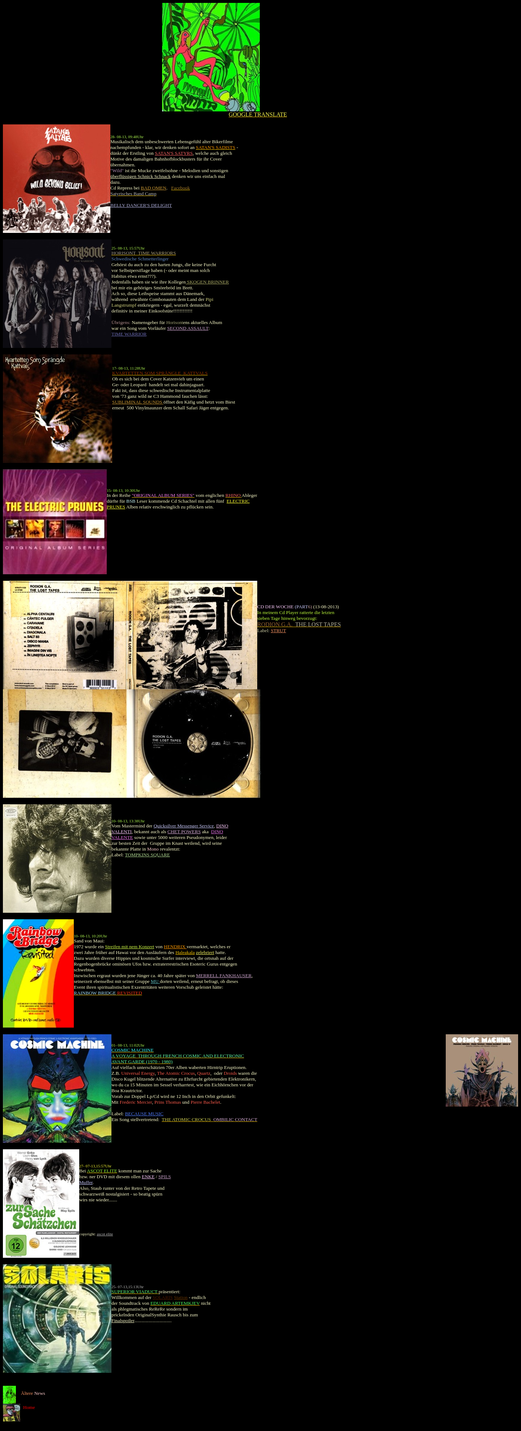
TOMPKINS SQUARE (147, 854)
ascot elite (105, 1234)
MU (155, 981)
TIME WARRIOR (129, 334)
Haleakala (185, 952)
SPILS (164, 1176)
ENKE (148, 1176)
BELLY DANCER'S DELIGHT (141, 205)
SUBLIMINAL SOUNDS (138, 402)
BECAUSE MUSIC (144, 1113)
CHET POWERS (184, 831)
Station (181, 1297)
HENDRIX (175, 946)
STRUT (278, 630)
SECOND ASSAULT (187, 328)
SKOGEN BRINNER (207, 282)
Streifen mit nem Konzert (129, 946)
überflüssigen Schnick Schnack (140, 176)
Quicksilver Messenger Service (183, 826)
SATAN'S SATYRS (174, 153)
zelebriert (205, 952)
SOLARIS (163, 1297)
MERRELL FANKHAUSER (224, 975)
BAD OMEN (153, 188)
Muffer (86, 1182)
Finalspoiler (122, 1320)
